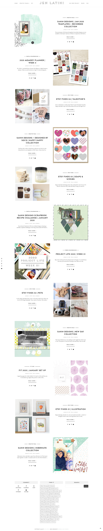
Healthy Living (55, 501)
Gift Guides (47, 501)
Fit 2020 (32, 366)
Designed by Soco (45, 493)
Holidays (42, 503)
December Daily (57, 491)
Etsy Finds (71, 95)
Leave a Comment (74, 29)
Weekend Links (44, 521)
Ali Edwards (51, 485)
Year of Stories (52, 521)
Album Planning (44, 485)
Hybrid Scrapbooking (71, 250)
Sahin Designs (44, 516)
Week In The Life (54, 519)
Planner (55, 509)
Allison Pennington (45, 488)
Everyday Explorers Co (55, 496)
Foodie (42, 501)
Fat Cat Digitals (44, 498)
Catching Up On (53, 488)
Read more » (71, 37)
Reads (82, 3)
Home (16, 3)
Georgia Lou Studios (63, 529)
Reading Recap (54, 514)
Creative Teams (24, 3)
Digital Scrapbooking (32, 56)
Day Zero (50, 491)
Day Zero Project (74, 3)
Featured (51, 498)
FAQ (87, 3)
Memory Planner (54, 506)
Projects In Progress (45, 514)
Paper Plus (50, 509)
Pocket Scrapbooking (45, 511)
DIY (32, 3)
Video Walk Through (45, 519)
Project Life (53, 511)
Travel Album (58, 516)
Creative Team (71, 17)
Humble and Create (50, 503)
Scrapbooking (51, 516)
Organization (43, 509)
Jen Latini (46, 529)
